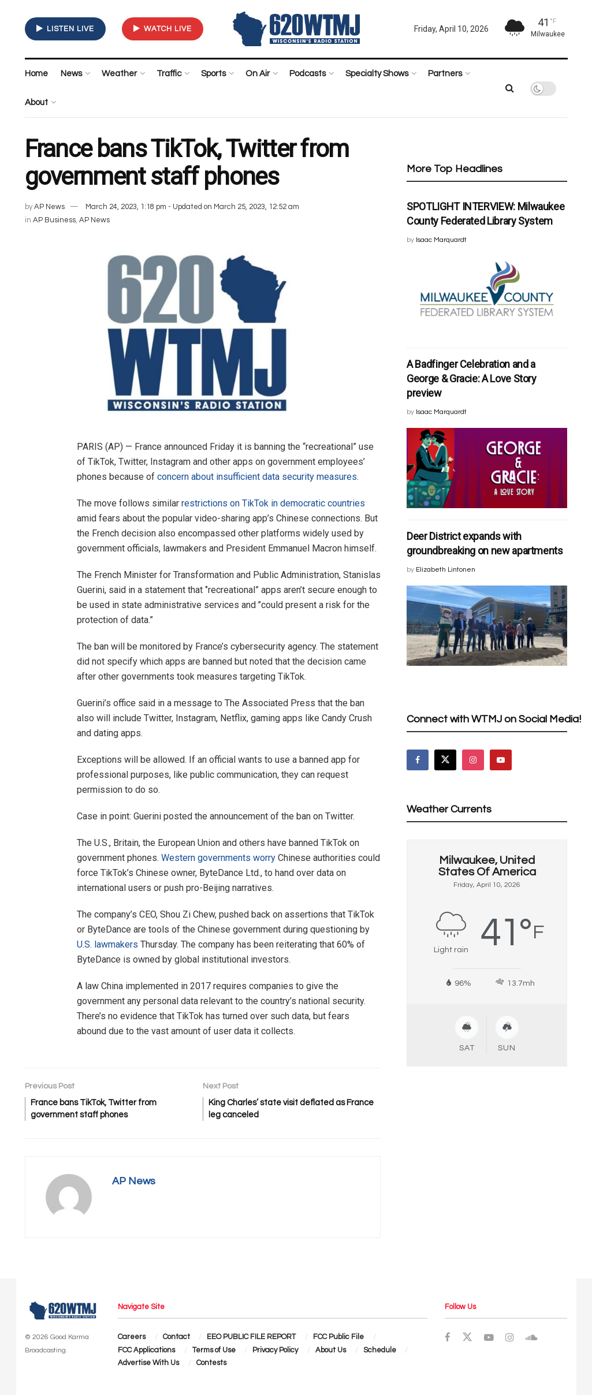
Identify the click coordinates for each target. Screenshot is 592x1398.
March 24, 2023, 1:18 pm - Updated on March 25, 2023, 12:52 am (192, 207)
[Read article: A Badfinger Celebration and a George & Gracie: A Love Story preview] (487, 468)
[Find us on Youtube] (501, 760)
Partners (445, 73)
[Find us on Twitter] (445, 760)
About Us (330, 1353)
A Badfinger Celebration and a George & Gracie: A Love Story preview (472, 378)
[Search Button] (509, 88)
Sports (213, 73)
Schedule (379, 1353)
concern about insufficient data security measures (257, 476)
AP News (49, 207)
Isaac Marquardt (441, 240)
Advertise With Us (148, 1366)
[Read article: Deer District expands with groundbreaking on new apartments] (487, 626)
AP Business (54, 220)
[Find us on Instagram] (473, 760)
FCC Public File (338, 1340)
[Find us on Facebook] (418, 760)
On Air (257, 73)
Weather (119, 73)
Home (36, 73)
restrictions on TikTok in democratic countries (273, 503)
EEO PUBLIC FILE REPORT (251, 1340)
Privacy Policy (275, 1353)
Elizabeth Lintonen (445, 569)
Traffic (169, 73)
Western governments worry (218, 857)
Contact (176, 1340)
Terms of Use (214, 1353)
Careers (132, 1340)
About (36, 102)
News (71, 73)
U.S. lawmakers (107, 944)
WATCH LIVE (162, 28)
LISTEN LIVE (65, 28)
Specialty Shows (376, 73)
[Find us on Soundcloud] (532, 1341)
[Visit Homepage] (296, 29)
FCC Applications (146, 1353)
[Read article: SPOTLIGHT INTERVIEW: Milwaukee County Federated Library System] (487, 296)
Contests (211, 1366)
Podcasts (307, 73)
